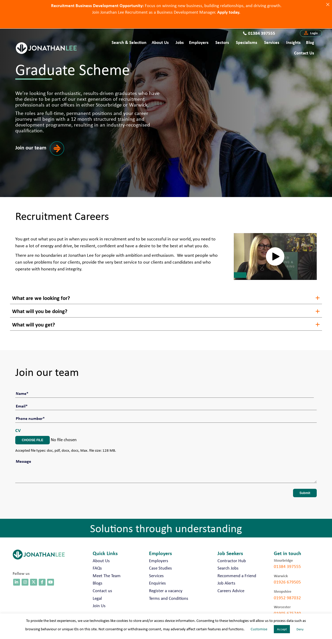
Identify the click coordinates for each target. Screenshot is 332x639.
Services (271, 42)
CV (18, 427)
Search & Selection (129, 42)
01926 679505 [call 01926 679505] (287, 579)
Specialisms (246, 42)
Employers (199, 42)
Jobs (180, 42)
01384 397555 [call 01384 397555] (287, 563)
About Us (160, 42)
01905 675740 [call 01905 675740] (287, 610)
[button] (311, 33)
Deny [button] (300, 629)
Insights (293, 42)
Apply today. (228, 12)
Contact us (304, 53)
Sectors (222, 42)
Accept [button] (282, 629)
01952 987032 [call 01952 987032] (287, 595)
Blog (310, 42)
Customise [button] (259, 629)
